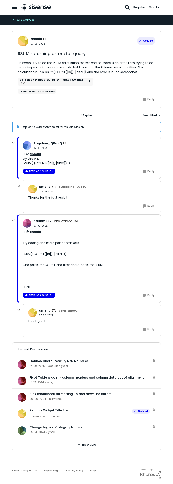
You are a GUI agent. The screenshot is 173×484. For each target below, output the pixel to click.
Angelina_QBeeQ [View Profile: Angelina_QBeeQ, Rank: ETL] (47, 143)
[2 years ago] (38, 417)
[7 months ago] (37, 366)
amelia (35, 154)
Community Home (24, 470)
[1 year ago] (37, 382)
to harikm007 (67, 310)
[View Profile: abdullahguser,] (22, 364)
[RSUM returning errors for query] (40, 148)
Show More (86, 445)
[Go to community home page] (36, 7)
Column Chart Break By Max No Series (59, 361)
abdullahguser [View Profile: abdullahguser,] (58, 366)
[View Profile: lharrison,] (22, 413)
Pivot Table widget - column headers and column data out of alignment (87, 377)
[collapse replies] (13, 142)
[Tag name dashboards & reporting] (37, 91)
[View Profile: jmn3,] (22, 430)
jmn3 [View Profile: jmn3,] (51, 432)
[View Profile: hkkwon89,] (22, 397)
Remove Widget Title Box (49, 410)
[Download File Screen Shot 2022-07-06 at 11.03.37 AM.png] (89, 82)
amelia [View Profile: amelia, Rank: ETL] (36, 39)
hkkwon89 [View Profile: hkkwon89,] (56, 399)
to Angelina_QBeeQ (71, 187)
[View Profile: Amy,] (22, 381)
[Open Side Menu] (14, 7)
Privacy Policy (74, 470)
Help (93, 470)
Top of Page (52, 470)
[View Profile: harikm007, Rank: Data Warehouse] (27, 223)
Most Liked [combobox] (152, 115)
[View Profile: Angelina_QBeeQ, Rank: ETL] (27, 145)
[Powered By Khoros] (150, 474)
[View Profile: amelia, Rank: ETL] (23, 41)
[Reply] (148, 99)
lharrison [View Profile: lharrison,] (55, 416)
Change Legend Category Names (56, 427)
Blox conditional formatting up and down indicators (71, 394)
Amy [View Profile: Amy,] (50, 382)
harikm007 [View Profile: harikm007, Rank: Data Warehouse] (42, 221)
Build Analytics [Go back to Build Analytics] (23, 19)
